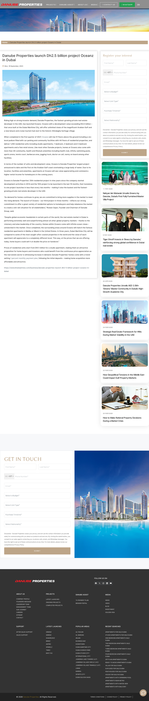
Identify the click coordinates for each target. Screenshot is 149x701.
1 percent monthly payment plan (24, 258)
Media (94, 5)
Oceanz (45, 137)
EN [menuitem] (138, 5)
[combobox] (108, 72)
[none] (142, 4)
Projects (50, 5)
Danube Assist (66, 5)
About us (82, 5)
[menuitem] (142, 4)
